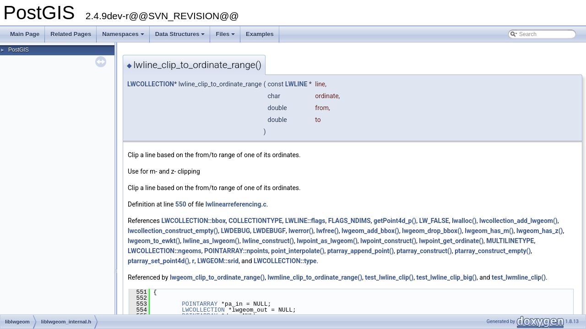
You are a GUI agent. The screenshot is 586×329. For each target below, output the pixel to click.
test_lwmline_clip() (519, 277)
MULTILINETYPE (510, 240)
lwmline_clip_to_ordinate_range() (314, 277)
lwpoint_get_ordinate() (451, 240)
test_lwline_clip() (389, 277)
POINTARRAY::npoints (236, 251)
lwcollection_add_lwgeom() (518, 220)
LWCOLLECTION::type (285, 261)
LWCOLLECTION (150, 84)
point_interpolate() (297, 251)
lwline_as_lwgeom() (211, 240)
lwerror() (300, 230)
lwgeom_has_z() (539, 230)
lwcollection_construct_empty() (173, 230)
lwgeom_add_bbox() (370, 230)
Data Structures (180, 36)
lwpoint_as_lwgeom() (327, 240)
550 (180, 204)
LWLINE (296, 84)
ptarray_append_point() (360, 251)
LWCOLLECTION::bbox (193, 220)
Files (226, 36)
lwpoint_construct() (388, 240)
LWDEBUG (235, 230)
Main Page (24, 34)
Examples (260, 34)
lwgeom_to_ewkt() (154, 240)
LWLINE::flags (305, 220)
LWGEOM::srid (218, 261)
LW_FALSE (434, 220)
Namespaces (124, 36)
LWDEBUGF (269, 230)
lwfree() (327, 230)
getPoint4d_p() (395, 220)
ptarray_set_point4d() (158, 261)
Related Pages (70, 34)
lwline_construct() (268, 240)
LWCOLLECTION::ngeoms (164, 251)
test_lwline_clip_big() (446, 277)
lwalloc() (464, 220)
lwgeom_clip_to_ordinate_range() (217, 277)
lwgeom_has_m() (489, 230)
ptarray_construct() (424, 251)
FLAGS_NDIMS (349, 220)
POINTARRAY (199, 304)
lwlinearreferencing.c (236, 204)
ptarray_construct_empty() (493, 251)
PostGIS (18, 50)
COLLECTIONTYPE (255, 220)
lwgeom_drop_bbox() (432, 230)
